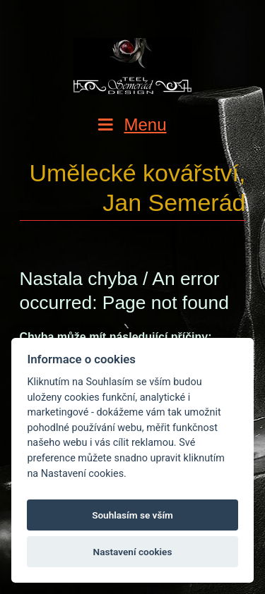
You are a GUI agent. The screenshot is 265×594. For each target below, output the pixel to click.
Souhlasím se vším (132, 515)
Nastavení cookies (132, 551)
